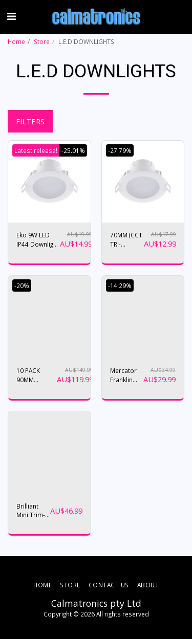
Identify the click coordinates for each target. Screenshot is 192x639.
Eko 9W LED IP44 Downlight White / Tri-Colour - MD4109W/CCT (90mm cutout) (38, 240)
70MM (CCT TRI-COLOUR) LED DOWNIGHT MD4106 (127, 240)
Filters (30, 121)
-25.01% (73, 150)
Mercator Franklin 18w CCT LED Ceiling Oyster (125, 375)
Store (42, 41)
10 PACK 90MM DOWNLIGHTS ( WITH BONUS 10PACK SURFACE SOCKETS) (36, 375)
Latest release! (35, 150)
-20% (21, 285)
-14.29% (120, 285)
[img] (49, 182)
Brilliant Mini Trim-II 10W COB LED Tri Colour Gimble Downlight (32, 511)
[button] (11, 16)
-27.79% (120, 150)
